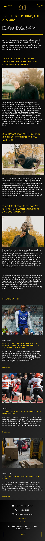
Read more (6, 367)
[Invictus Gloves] (22, 7)
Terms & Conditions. (22, 528)
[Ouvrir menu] (8, 5)
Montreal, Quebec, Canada (22, 506)
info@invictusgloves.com (22, 514)
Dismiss (22, 534)
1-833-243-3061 (22, 510)
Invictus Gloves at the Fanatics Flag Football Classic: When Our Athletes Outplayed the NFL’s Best (20, 345)
